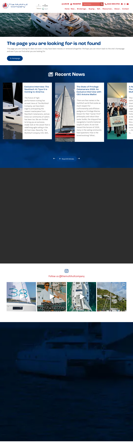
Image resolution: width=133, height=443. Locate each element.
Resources (107, 9)
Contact (125, 9)
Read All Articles (66, 159)
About (117, 9)
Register (75, 4)
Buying (92, 9)
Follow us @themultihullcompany (67, 277)
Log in (65, 4)
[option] (27, 111)
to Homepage (15, 58)
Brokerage (82, 9)
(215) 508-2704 (112, 4)
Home (67, 9)
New (73, 9)
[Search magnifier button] (101, 4)
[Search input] (91, 4)
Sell (99, 9)
